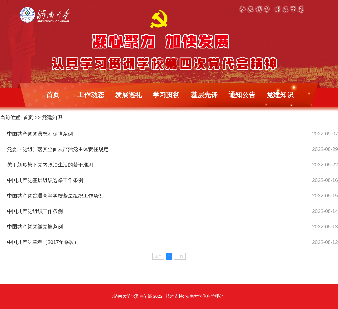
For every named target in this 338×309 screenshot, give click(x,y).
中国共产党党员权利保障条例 (40, 134)
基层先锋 (204, 95)
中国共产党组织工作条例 (35, 211)
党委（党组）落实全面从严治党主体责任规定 (57, 149)
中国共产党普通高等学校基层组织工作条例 (55, 196)
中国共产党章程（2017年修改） (43, 242)
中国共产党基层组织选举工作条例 (45, 180)
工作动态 (90, 95)
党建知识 (279, 95)
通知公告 (241, 95)
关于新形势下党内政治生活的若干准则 (50, 165)
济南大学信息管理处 (204, 296)
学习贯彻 (166, 95)
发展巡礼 (128, 95)
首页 (52, 95)
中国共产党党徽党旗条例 (35, 227)
